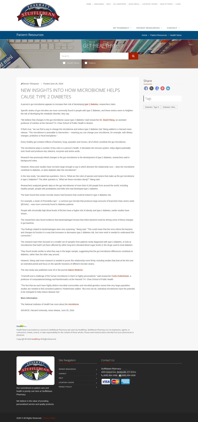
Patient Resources (148, 28)
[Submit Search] (133, 56)
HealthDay (35, 339)
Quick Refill (134, 4)
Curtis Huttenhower (120, 276)
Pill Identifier (119, 4)
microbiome (73, 304)
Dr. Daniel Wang (107, 120)
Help (108, 4)
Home (88, 4)
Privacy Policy (65, 387)
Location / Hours (149, 4)
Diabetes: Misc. (169, 107)
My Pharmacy (121, 28)
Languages (99, 4)
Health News (71, 62)
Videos (90, 62)
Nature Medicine (75, 270)
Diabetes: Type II (152, 107)
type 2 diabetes (91, 104)
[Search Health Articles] (94, 56)
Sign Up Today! (166, 4)
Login (178, 4)
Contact (172, 28)
